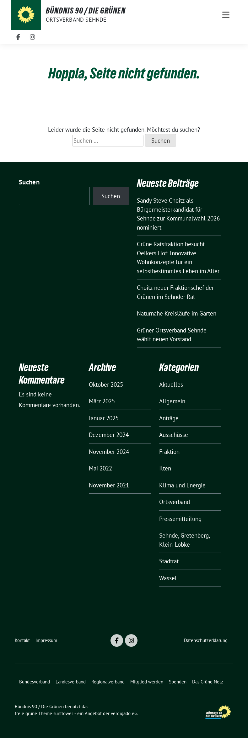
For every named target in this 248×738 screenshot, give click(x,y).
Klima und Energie (182, 485)
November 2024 (109, 451)
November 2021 (109, 485)
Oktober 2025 (106, 384)
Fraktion (169, 451)
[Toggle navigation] (225, 15)
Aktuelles (171, 384)
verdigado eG (124, 713)
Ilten (165, 468)
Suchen (29, 182)
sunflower (63, 713)
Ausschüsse (173, 434)
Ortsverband (174, 502)
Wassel (168, 578)
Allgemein (172, 401)
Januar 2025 (104, 418)
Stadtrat (169, 561)
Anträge (169, 418)
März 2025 (102, 401)
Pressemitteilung (180, 519)
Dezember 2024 (109, 434)
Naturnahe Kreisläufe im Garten (176, 313)
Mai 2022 (100, 468)
